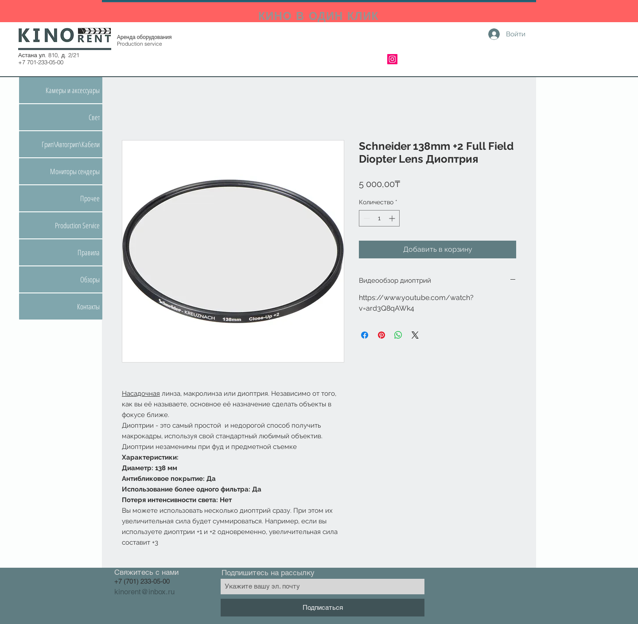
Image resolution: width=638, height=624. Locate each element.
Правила (89, 252)
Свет (94, 117)
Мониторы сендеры (75, 171)
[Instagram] (392, 59)
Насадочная (141, 394)
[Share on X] (415, 335)
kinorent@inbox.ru (144, 591)
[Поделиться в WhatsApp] (398, 335)
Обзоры (90, 279)
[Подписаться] (322, 607)
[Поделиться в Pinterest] (381, 335)
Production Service (77, 225)
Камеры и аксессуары (73, 90)
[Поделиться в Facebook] (364, 335)
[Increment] (392, 218)
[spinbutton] (379, 218)
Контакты (88, 306)
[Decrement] (365, 218)
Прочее (90, 198)
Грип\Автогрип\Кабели (71, 144)
